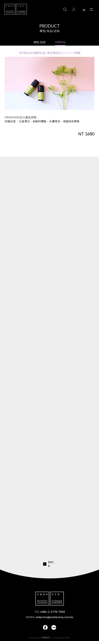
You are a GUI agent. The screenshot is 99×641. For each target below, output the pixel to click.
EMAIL (49, 617)
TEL (49, 611)
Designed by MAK (61, 637)
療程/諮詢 (39, 42)
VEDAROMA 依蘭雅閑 (15, 9)
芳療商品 (60, 42)
